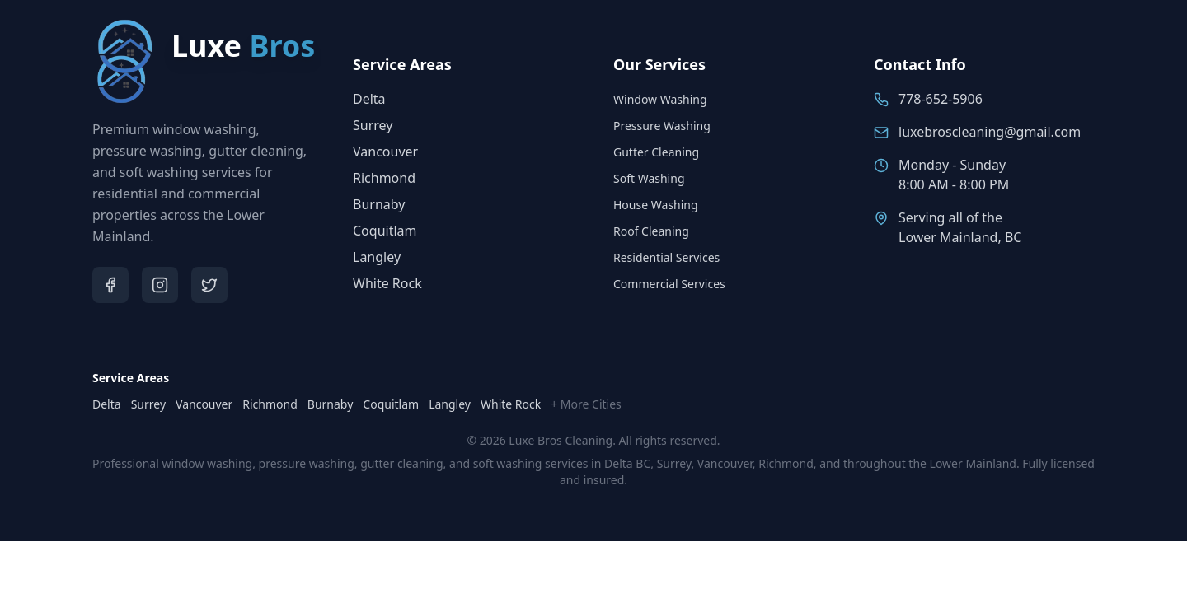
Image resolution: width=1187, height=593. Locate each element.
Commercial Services (669, 284)
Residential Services (666, 257)
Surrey (372, 125)
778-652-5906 (940, 99)
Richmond (384, 178)
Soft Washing (649, 178)
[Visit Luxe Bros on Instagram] (160, 285)
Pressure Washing (662, 125)
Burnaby (379, 204)
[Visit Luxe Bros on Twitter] (209, 285)
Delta (369, 99)
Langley (377, 257)
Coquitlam (385, 231)
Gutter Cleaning (656, 152)
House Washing (655, 204)
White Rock (387, 283)
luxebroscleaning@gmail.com (989, 132)
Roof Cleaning (651, 231)
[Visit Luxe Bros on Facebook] (110, 285)
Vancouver (385, 151)
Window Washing (660, 99)
